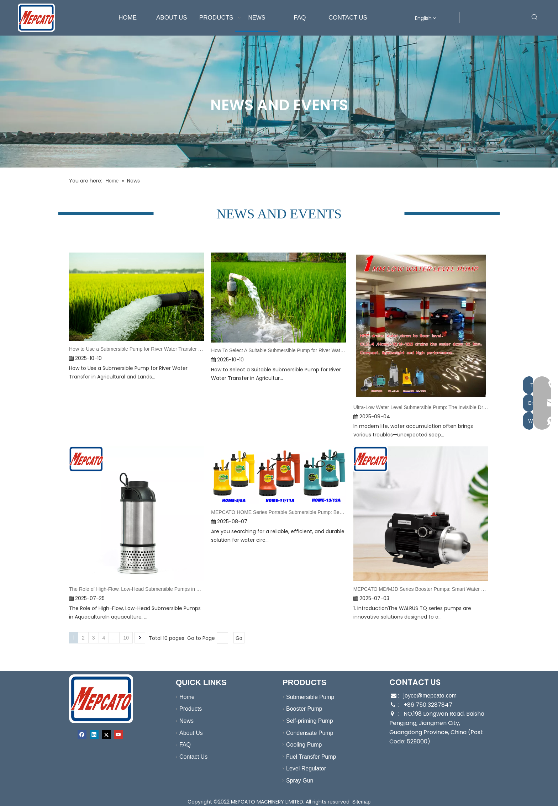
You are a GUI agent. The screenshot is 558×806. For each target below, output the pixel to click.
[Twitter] (106, 734)
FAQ (181, 745)
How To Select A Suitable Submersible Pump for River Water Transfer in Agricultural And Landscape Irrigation (278, 350)
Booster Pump (301, 709)
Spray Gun (296, 781)
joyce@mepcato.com (430, 696)
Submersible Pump (307, 697)
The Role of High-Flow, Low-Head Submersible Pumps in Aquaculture (136, 589)
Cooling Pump (301, 745)
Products (187, 709)
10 (126, 638)
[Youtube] (118, 734)
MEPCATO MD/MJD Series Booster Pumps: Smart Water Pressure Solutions (420, 589)
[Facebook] (82, 734)
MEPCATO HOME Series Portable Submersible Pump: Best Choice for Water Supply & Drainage (278, 512)
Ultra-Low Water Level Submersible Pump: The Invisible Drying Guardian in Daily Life (420, 407)
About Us (187, 733)
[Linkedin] (94, 734)
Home (183, 697)
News (183, 721)
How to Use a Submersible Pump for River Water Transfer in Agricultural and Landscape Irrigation (136, 349)
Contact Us (190, 757)
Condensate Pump (306, 733)
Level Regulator (302, 768)
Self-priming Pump (306, 721)
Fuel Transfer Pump (308, 757)
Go (239, 638)
